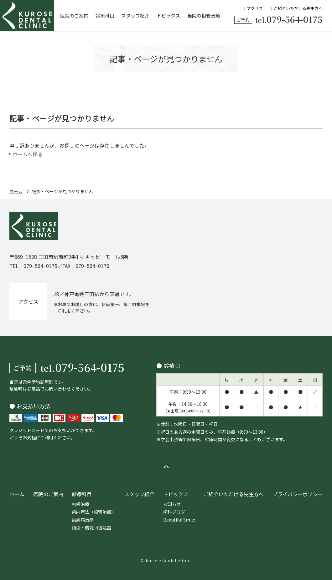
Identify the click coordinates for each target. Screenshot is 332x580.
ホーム (16, 191)
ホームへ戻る (28, 154)
